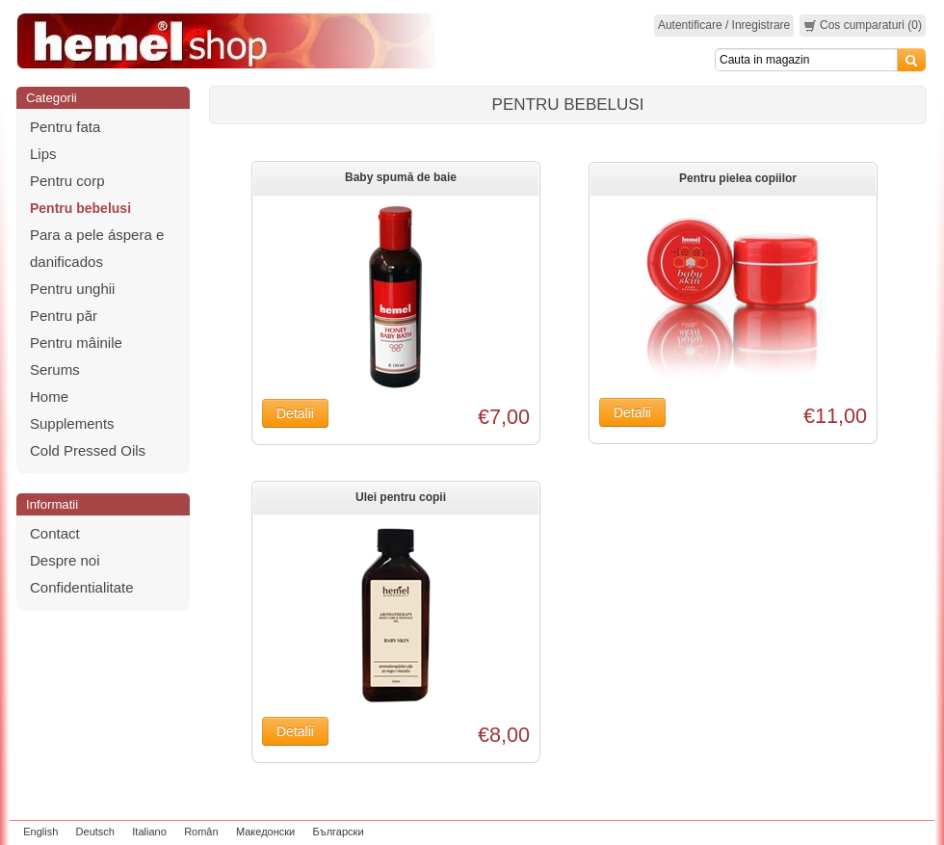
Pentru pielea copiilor (738, 178)
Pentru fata (65, 127)
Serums (55, 369)
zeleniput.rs (903, 831)
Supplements (72, 423)
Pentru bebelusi (80, 208)
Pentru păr (63, 315)
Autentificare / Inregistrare (724, 25)
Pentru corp (67, 180)
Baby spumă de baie (401, 177)
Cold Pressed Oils (87, 450)
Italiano (149, 831)
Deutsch (95, 831)
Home (49, 396)
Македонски (265, 831)
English (40, 831)
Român (201, 831)
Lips (43, 153)
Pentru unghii (72, 288)
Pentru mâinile (76, 342)
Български (338, 831)
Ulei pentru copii (400, 497)
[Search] (806, 59)
